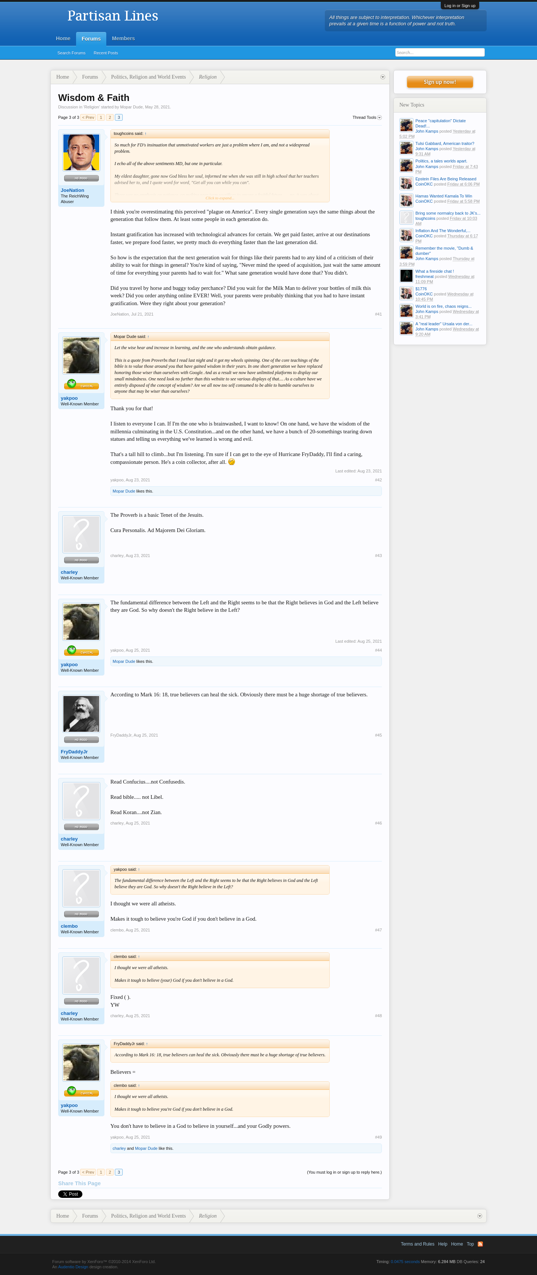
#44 (378, 650)
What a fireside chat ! (434, 271)
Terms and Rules (417, 1244)
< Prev (88, 117)
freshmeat (424, 276)
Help (443, 1244)
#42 (378, 480)
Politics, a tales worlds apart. (441, 161)
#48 (378, 1015)
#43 (378, 555)
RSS (480, 1244)
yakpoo (69, 398)
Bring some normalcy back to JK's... (448, 213)
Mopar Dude (131, 107)
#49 (378, 1137)
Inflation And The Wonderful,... (443, 230)
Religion (91, 107)
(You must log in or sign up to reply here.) (344, 1172)
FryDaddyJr (74, 751)
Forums (91, 39)
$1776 (421, 289)
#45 (378, 735)
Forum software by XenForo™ (104, 1261)
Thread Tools (367, 117)
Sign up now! (440, 81)
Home (63, 38)
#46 (378, 823)
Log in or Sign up (460, 5)
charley (69, 572)
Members (123, 38)
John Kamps (426, 131)
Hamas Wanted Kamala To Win (443, 196)
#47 (378, 930)
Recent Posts (106, 53)
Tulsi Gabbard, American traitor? (444, 143)
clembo (69, 926)
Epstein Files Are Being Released (445, 179)
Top (470, 1244)
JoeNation (72, 190)
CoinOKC (424, 184)
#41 (378, 314)
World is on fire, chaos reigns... (443, 306)
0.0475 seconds (405, 1261)
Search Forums (71, 53)
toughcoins (425, 218)
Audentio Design (73, 1267)
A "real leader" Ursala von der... (443, 324)
